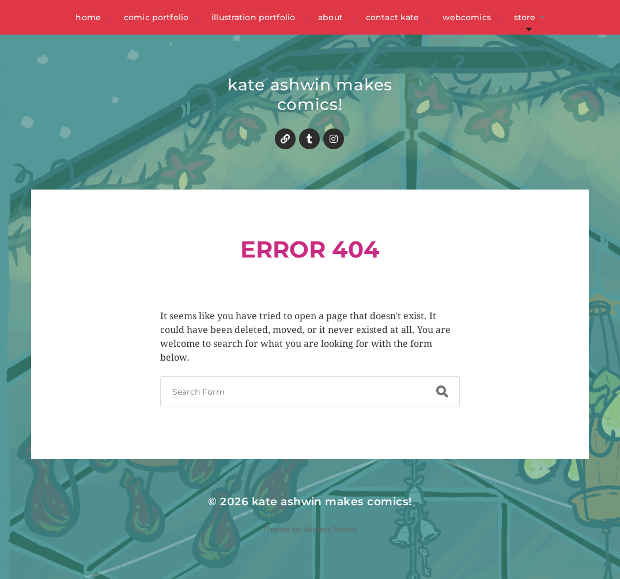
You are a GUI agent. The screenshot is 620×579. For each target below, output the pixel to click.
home (88, 17)
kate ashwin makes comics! (310, 94)
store (525, 17)
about (330, 17)
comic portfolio (156, 17)
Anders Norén (330, 528)
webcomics (467, 17)
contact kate (392, 17)
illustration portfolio (253, 17)
